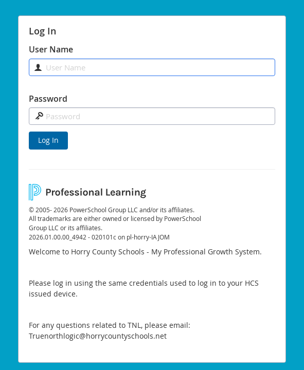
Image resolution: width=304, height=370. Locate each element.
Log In (48, 140)
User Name (51, 49)
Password (48, 98)
